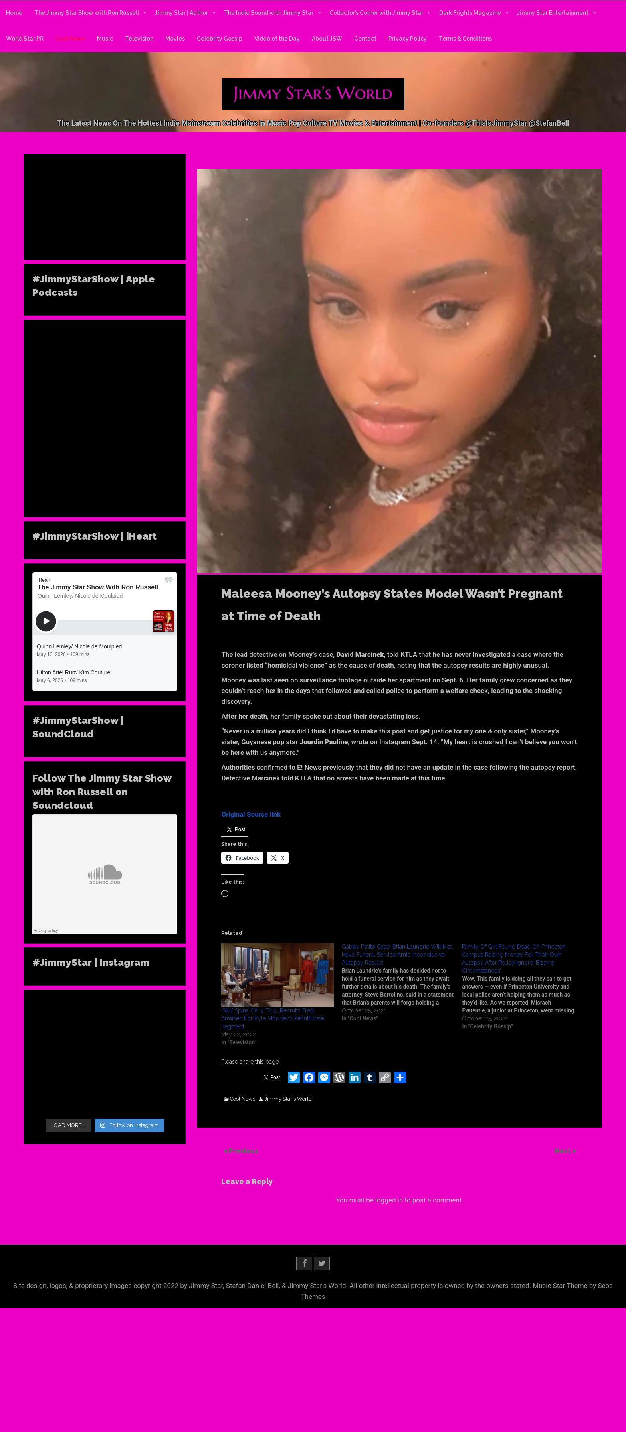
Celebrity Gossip (219, 38)
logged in (389, 1200)
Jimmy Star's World (288, 1099)
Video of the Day (277, 38)
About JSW (327, 38)
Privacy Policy (407, 38)
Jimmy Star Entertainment (552, 13)
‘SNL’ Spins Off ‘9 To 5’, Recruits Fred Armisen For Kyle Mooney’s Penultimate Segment (272, 1018)
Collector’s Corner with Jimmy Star (376, 13)
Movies (175, 38)
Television (139, 38)
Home (14, 13)
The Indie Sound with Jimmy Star (268, 13)
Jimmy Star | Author (181, 13)
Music (105, 38)
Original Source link (251, 814)
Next (563, 1150)
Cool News (70, 38)
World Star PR (25, 38)
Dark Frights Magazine (470, 13)
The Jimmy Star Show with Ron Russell (86, 13)
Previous (243, 1150)
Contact (365, 38)
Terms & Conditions (465, 38)
